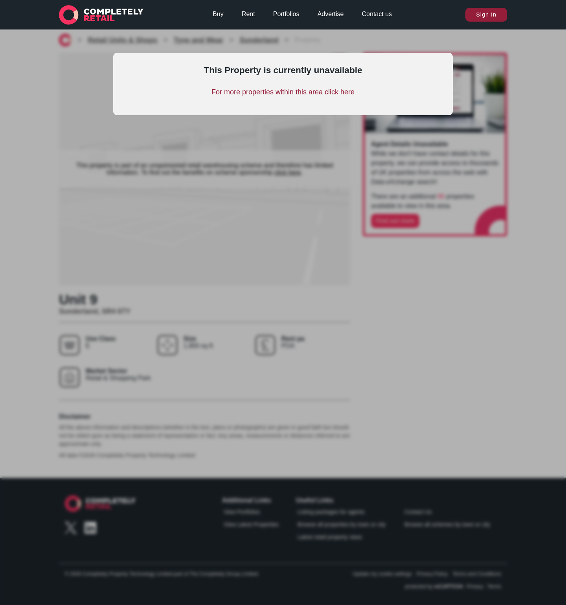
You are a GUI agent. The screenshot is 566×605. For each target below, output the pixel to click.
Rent (248, 14)
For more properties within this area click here (283, 92)
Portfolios (286, 14)
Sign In (486, 14)
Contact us (377, 14)
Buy (218, 14)
